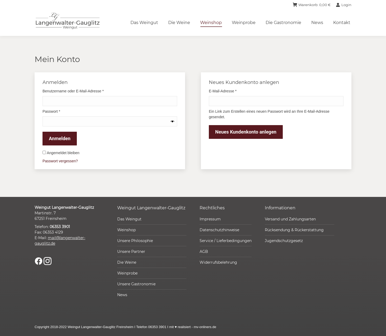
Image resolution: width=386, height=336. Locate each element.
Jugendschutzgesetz (284, 240)
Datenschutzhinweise (219, 230)
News (122, 294)
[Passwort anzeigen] (173, 121)
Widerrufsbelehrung (218, 262)
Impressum (210, 219)
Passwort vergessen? (60, 161)
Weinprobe (127, 273)
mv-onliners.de (205, 327)
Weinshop (126, 230)
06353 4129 (53, 232)
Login (343, 4)
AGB (204, 251)
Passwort (61, 111)
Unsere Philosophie (135, 240)
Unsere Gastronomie (136, 284)
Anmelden (59, 138)
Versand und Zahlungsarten (290, 219)
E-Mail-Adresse (232, 90)
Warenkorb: (312, 4)
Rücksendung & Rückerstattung (294, 230)
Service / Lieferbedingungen (226, 240)
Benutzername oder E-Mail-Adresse (82, 90)
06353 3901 (60, 226)
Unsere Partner (131, 251)
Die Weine (126, 262)
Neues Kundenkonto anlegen (245, 132)
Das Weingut (129, 219)
